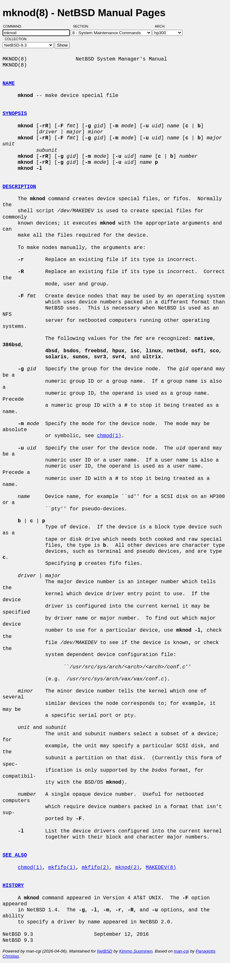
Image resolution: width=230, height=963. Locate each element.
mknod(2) (127, 867)
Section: (82, 26)
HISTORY (13, 885)
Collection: (16, 39)
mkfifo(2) (95, 867)
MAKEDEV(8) (161, 867)
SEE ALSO (15, 855)
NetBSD (104, 951)
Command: (14, 26)
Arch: (163, 26)
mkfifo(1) (62, 867)
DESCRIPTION (19, 186)
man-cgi (181, 951)
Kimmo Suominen (135, 951)
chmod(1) (109, 435)
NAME (9, 83)
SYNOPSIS (15, 113)
